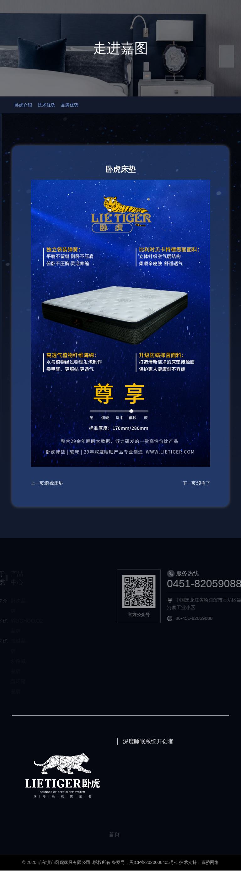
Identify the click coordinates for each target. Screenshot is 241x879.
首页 (120, 843)
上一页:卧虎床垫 (47, 491)
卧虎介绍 (38, 110)
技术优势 (74, 110)
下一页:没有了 (196, 491)
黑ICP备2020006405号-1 (153, 870)
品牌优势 (110, 110)
